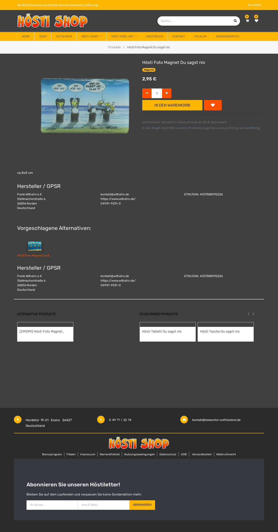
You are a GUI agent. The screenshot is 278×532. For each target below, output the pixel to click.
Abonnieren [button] (142, 505)
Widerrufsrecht (226, 454)
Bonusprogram (52, 454)
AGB (184, 454)
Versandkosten (202, 454)
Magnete (149, 69)
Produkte (114, 47)
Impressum (87, 454)
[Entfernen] (147, 93)
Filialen (71, 454)
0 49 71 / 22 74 (120, 420)
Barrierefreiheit (110, 454)
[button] (213, 105)
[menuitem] (26, 36)
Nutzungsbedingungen (139, 454)
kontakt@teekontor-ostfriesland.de (216, 420)
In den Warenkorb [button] (172, 105)
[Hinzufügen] (166, 93)
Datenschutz (167, 454)
